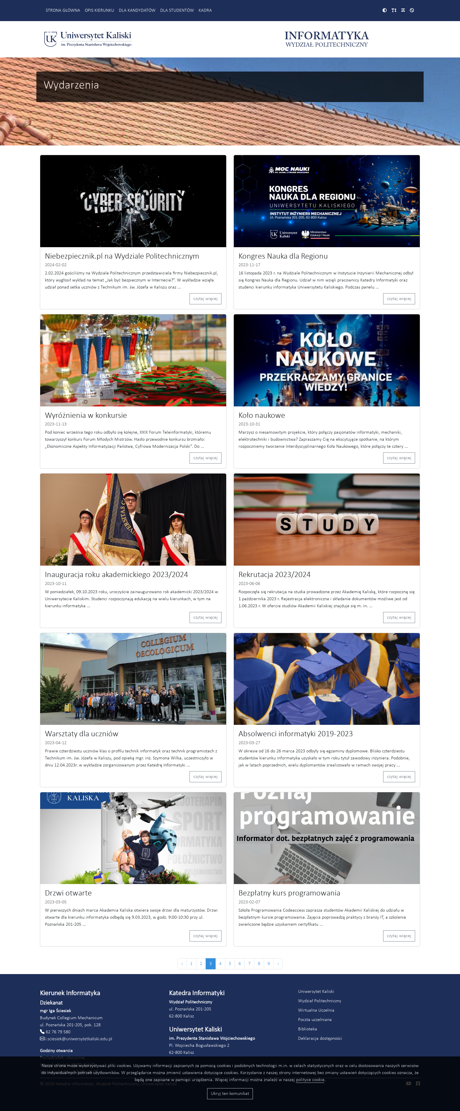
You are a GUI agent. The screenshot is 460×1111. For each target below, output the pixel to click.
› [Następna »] (278, 963)
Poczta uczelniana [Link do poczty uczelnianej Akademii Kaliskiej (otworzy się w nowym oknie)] (315, 1019)
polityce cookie (310, 1080)
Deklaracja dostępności (320, 1038)
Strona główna (63, 10)
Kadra (205, 10)
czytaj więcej (205, 298)
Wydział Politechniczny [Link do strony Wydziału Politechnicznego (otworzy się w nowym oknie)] (319, 1001)
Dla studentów (177, 10)
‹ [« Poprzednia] (182, 963)
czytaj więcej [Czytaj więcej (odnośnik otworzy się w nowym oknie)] (399, 458)
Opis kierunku (99, 10)
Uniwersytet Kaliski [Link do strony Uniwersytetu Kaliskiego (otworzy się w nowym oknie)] (316, 991)
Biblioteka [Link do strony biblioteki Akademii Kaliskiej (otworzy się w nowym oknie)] (307, 1029)
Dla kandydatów (137, 10)
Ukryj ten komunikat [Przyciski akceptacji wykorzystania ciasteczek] (230, 1093)
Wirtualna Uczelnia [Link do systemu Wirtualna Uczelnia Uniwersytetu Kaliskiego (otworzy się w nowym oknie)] (316, 1010)
